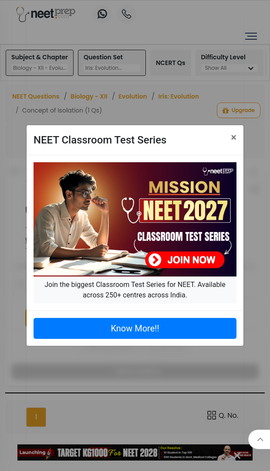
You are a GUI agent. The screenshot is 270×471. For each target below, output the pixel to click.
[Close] (233, 137)
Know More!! (135, 328)
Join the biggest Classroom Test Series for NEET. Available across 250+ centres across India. (134, 289)
